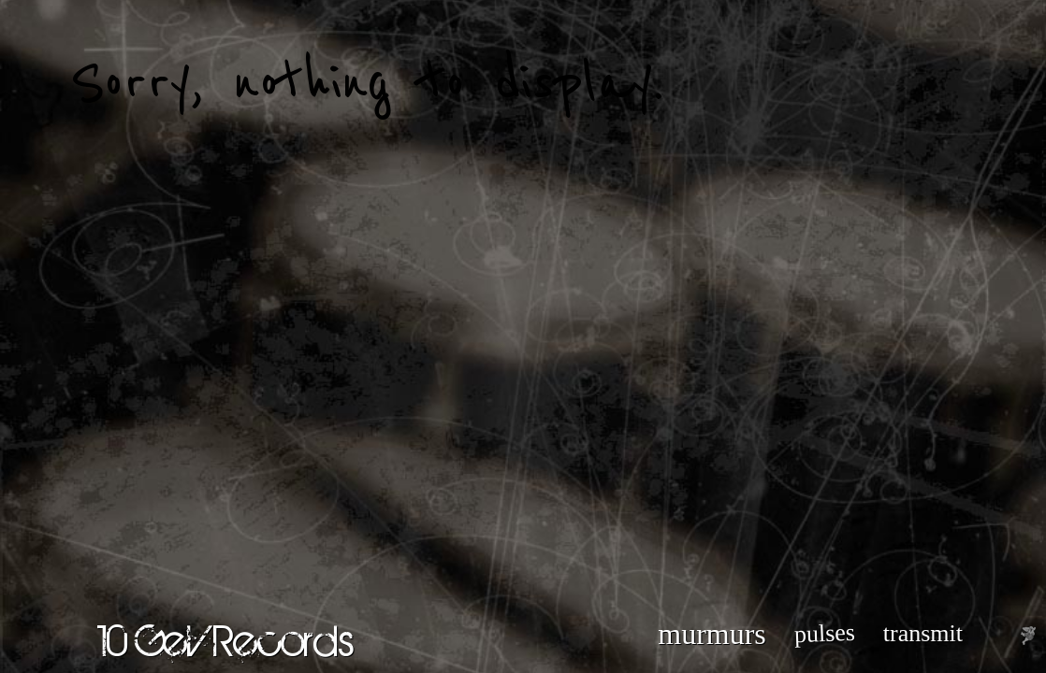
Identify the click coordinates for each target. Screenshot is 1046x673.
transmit (923, 633)
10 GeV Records (226, 640)
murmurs (712, 634)
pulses (824, 633)
